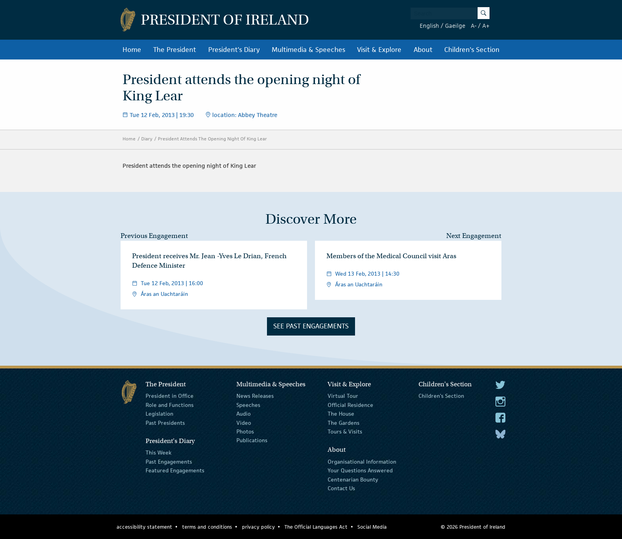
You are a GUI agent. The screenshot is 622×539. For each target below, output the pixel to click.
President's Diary (234, 49)
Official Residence (350, 405)
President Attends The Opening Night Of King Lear (212, 139)
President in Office (170, 395)
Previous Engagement (154, 236)
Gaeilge (455, 25)
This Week (158, 452)
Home (132, 49)
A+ (486, 25)
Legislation (159, 413)
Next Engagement (473, 236)
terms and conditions (207, 527)
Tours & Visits (345, 431)
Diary (146, 139)
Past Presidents (165, 422)
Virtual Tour (343, 395)
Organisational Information (362, 461)
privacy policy (258, 527)
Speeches (248, 405)
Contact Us (341, 488)
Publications (251, 440)
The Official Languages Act (315, 527)
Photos (245, 431)
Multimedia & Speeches (308, 49)
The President (174, 49)
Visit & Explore (379, 49)
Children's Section (471, 49)
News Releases (255, 395)
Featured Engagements (175, 470)
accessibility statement (144, 527)
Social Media (372, 527)
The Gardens (343, 422)
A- (473, 25)
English (429, 25)
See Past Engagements (311, 326)
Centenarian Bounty (353, 479)
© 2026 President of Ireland (473, 527)
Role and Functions (170, 405)
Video (243, 422)
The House (341, 413)
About (423, 49)
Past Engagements (169, 461)
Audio (243, 413)
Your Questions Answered (360, 470)
